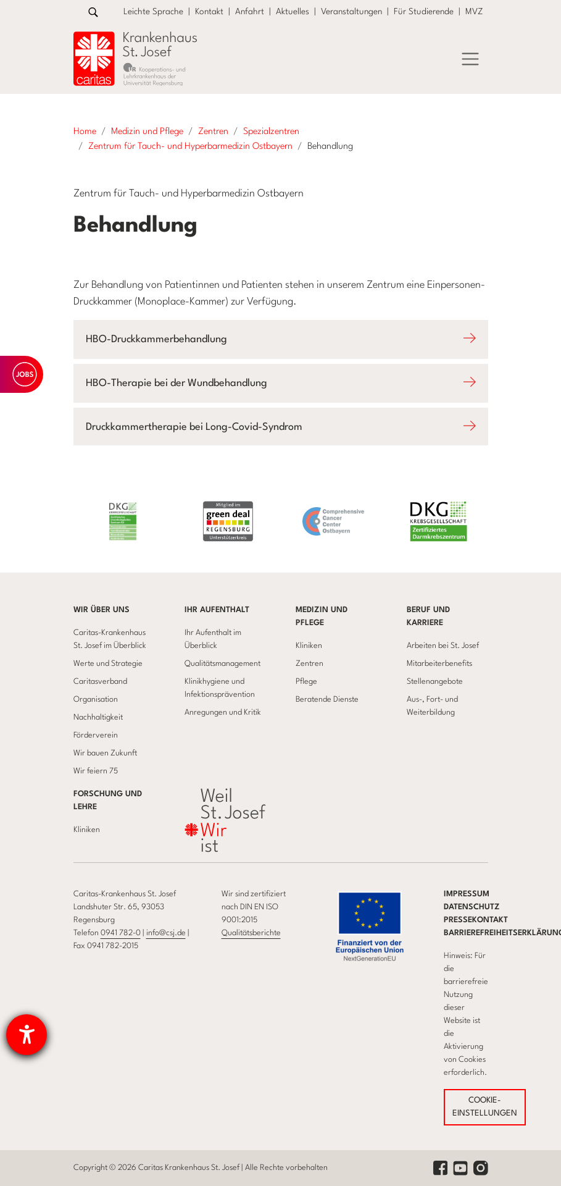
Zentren (309, 664)
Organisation (95, 700)
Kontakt (209, 11)
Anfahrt (249, 11)
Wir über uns (101, 610)
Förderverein (95, 735)
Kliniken (309, 646)
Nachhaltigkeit (98, 717)
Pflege (306, 682)
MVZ (474, 11)
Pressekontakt (476, 920)
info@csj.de (166, 933)
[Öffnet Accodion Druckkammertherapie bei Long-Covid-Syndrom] (280, 427)
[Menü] (470, 59)
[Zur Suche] (93, 12)
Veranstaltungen (351, 11)
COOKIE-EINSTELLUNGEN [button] (484, 1107)
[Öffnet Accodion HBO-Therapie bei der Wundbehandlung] (280, 383)
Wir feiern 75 (95, 771)
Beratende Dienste (327, 700)
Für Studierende (424, 11)
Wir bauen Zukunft (105, 753)
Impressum (466, 894)
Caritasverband (100, 682)
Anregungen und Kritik (223, 713)
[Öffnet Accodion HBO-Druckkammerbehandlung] (280, 339)
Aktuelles (292, 11)
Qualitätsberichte (251, 933)
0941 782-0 (121, 933)
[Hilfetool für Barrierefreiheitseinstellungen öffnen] (26, 1034)
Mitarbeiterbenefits (439, 664)
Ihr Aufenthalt (217, 610)
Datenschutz (472, 907)
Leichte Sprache (153, 11)
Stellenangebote (435, 682)
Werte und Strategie (108, 664)
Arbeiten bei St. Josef (443, 646)
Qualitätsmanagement (222, 664)
